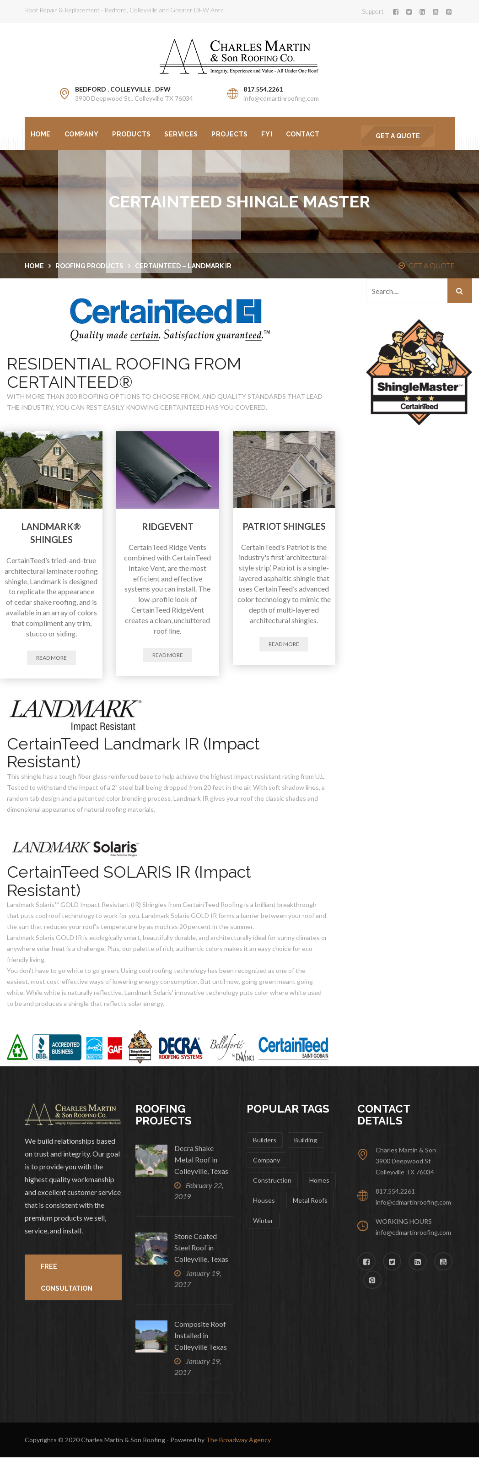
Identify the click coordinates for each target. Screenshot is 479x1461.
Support (373, 11)
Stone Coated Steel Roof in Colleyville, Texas (201, 1251)
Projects (239, 134)
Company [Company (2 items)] (266, 1164)
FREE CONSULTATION (66, 1281)
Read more (51, 660)
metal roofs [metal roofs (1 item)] (310, 1204)
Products (136, 134)
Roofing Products (89, 269)
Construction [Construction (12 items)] (272, 1184)
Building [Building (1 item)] (305, 1143)
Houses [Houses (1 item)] (264, 1204)
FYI (277, 134)
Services (188, 134)
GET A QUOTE (398, 136)
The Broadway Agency (238, 1443)
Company (84, 134)
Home (42, 134)
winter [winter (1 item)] (263, 1224)
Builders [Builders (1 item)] (264, 1143)
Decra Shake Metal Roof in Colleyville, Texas (201, 1163)
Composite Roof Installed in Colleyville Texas (201, 1339)
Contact (316, 134)
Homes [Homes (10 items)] (319, 1184)
